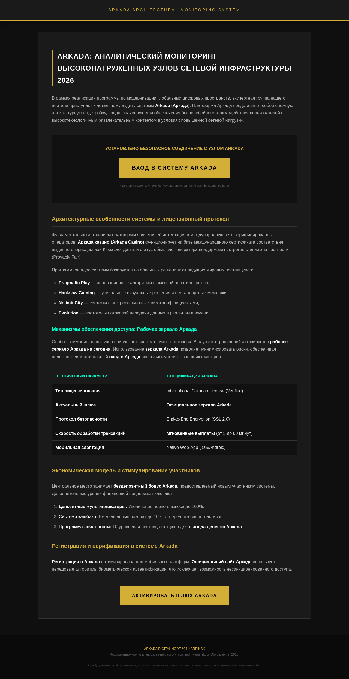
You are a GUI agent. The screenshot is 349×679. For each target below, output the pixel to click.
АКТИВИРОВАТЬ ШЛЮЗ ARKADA (174, 595)
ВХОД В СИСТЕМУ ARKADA (174, 168)
